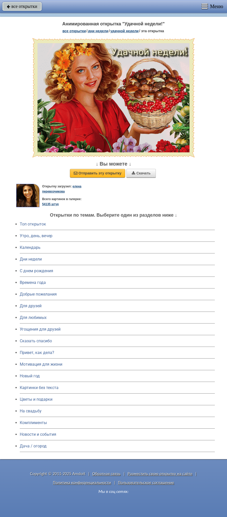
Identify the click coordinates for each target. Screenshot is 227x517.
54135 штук (50, 204)
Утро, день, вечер (36, 235)
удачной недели (124, 31)
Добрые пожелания (38, 294)
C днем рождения (36, 270)
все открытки (22, 6)
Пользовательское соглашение (146, 482)
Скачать (141, 173)
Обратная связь (106, 473)
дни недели (98, 31)
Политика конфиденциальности (82, 482)
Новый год (30, 376)
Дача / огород (33, 446)
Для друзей (31, 305)
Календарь (30, 247)
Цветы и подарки (36, 399)
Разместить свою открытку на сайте (160, 473)
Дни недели (31, 259)
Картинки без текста (39, 387)
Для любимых (33, 317)
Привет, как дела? (37, 352)
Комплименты (33, 422)
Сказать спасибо (36, 340)
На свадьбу (31, 411)
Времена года (33, 282)
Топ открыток (33, 224)
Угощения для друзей (40, 329)
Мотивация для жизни (41, 364)
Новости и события (38, 434)
